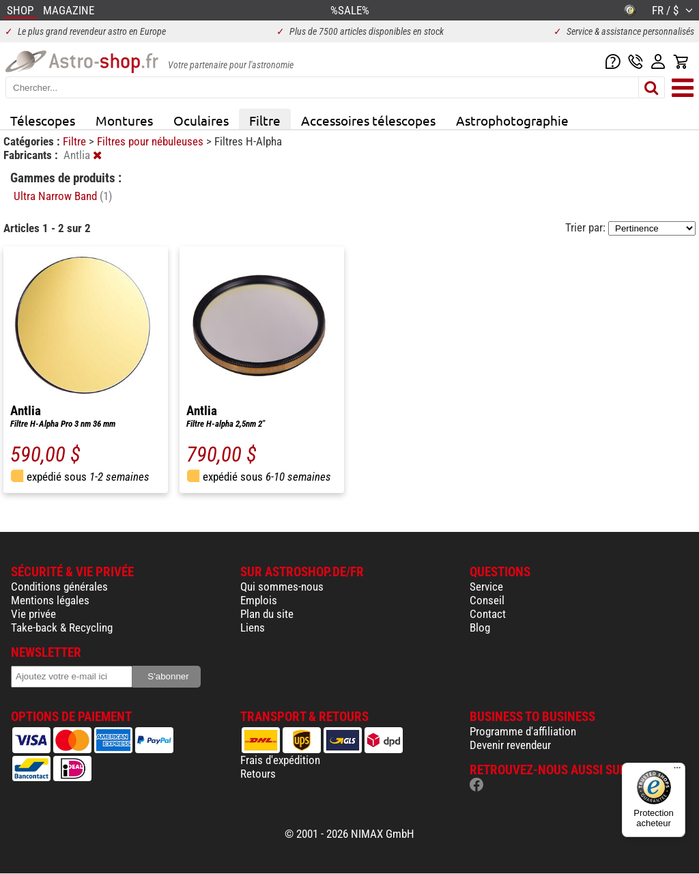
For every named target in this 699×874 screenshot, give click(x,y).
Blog (480, 627)
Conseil (487, 600)
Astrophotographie (512, 120)
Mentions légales (50, 600)
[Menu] (677, 771)
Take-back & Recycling (62, 627)
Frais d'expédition (280, 760)
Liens (252, 627)
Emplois (258, 600)
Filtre (265, 120)
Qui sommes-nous (282, 586)
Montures (124, 120)
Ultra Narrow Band (63, 196)
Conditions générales (59, 586)
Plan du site (267, 614)
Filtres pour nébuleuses (151, 141)
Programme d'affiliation (523, 731)
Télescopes (42, 120)
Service (486, 586)
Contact (488, 614)
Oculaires (201, 120)
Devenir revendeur (510, 745)
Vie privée (33, 614)
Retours (258, 773)
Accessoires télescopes (368, 120)
